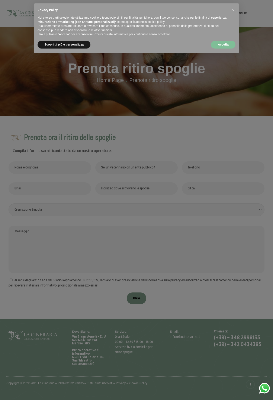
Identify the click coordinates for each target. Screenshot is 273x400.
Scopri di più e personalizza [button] (64, 44)
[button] (233, 10)
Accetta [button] (223, 44)
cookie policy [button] (156, 22)
